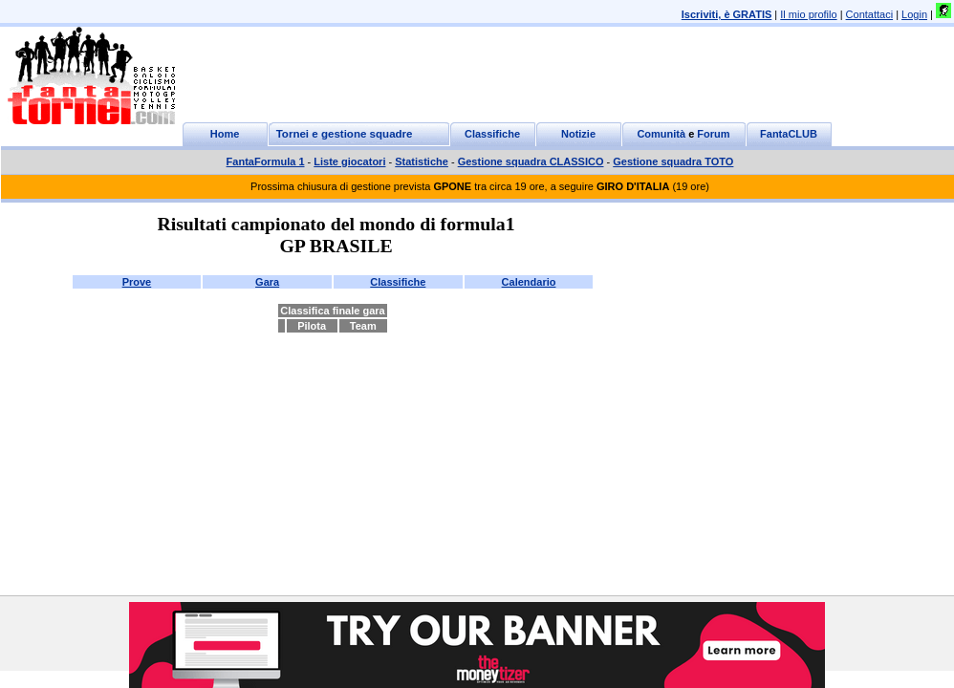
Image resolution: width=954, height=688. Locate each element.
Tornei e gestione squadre (344, 134)
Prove (137, 282)
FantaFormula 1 (266, 161)
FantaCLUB (788, 134)
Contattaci (870, 14)
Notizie (578, 134)
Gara (267, 282)
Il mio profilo (808, 14)
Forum (713, 134)
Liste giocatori (349, 161)
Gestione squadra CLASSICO (531, 161)
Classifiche (492, 134)
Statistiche (421, 161)
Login (914, 14)
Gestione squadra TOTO (673, 161)
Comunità (661, 134)
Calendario (529, 282)
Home (225, 134)
